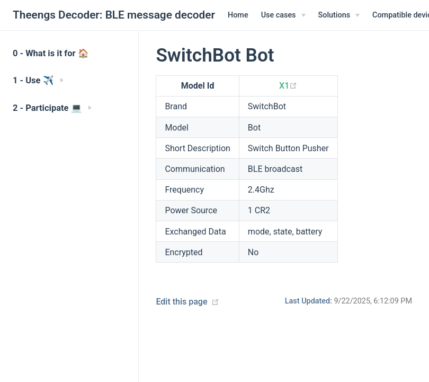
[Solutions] (339, 15)
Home (238, 15)
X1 (288, 86)
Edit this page (181, 302)
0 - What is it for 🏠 (51, 53)
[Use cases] (283, 15)
